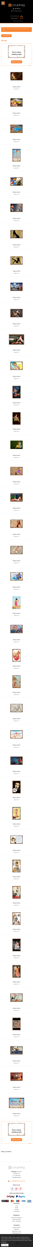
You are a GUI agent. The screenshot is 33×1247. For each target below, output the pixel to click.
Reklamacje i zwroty (16, 1231)
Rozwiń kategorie (6, 35)
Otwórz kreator (16, 62)
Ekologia (16, 1209)
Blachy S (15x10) (25, 28)
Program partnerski (16, 1219)
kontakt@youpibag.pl (17, 11)
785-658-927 (17, 8)
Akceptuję (5, 1245)
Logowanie (15, 20)
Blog (16, 1205)
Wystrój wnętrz (9, 28)
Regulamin (16, 1229)
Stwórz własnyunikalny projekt (16, 53)
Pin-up (3, 30)
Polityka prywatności (16, 1233)
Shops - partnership (16, 1221)
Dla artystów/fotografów (16, 1217)
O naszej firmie (16, 1211)
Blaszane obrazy (17, 28)
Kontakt (16, 1207)
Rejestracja (20, 20)
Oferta (3, 28)
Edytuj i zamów (16, 86)
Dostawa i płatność (16, 1227)
